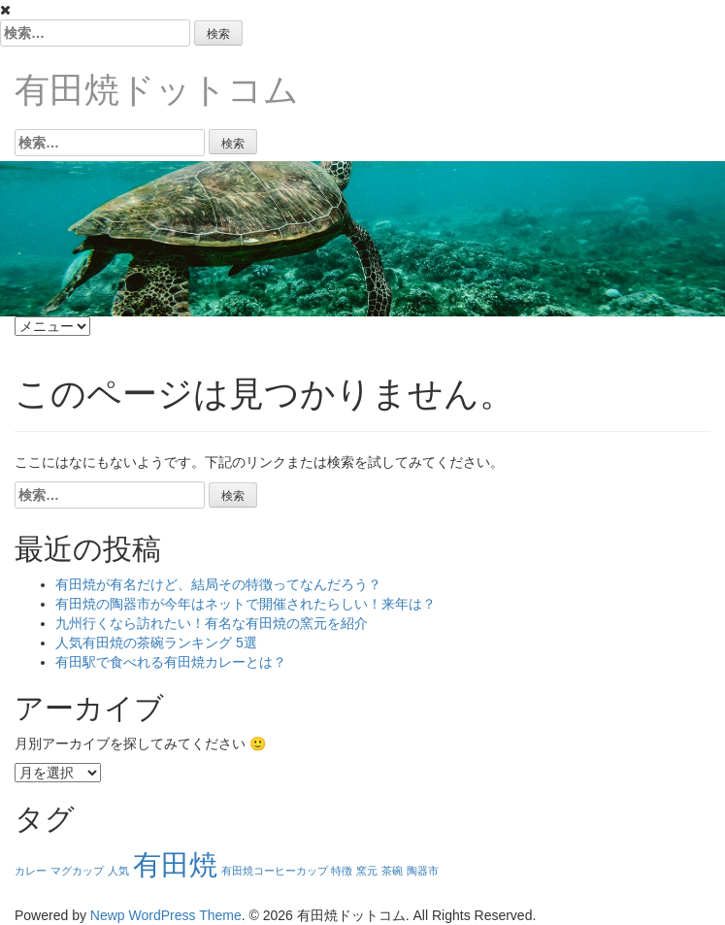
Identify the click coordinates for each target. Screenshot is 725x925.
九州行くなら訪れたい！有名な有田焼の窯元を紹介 (211, 623)
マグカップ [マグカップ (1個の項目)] (77, 870)
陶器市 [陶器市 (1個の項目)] (423, 870)
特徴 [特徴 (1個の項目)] (341, 870)
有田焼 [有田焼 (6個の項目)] (175, 864)
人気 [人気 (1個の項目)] (118, 870)
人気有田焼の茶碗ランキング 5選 (156, 642)
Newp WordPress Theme (166, 915)
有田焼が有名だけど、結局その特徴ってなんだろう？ (218, 584)
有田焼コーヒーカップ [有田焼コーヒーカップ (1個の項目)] (274, 870)
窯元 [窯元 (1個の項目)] (367, 870)
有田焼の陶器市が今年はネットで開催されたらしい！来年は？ (245, 603)
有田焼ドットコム (157, 90)
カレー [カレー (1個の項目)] (31, 870)
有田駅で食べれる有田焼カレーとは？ (170, 662)
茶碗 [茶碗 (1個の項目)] (392, 870)
